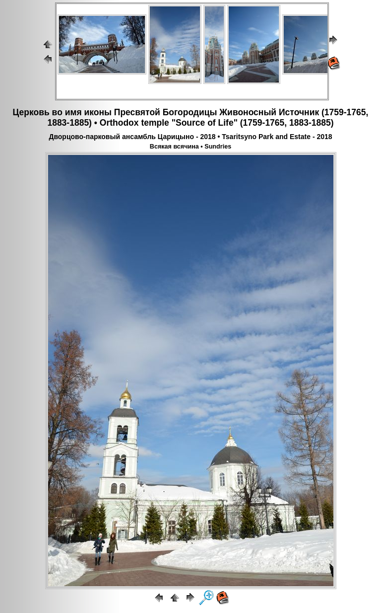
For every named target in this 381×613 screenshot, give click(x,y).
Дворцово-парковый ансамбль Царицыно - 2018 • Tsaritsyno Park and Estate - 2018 (190, 137)
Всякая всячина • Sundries (190, 146)
